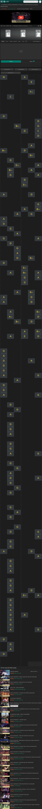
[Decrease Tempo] (2, 26)
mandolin (15, 41)
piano (7, 41)
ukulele (11, 41)
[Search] (37, 1)
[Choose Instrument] (26, 41)
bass (23, 41)
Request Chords (14, 706)
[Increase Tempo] (11, 26)
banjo (19, 41)
